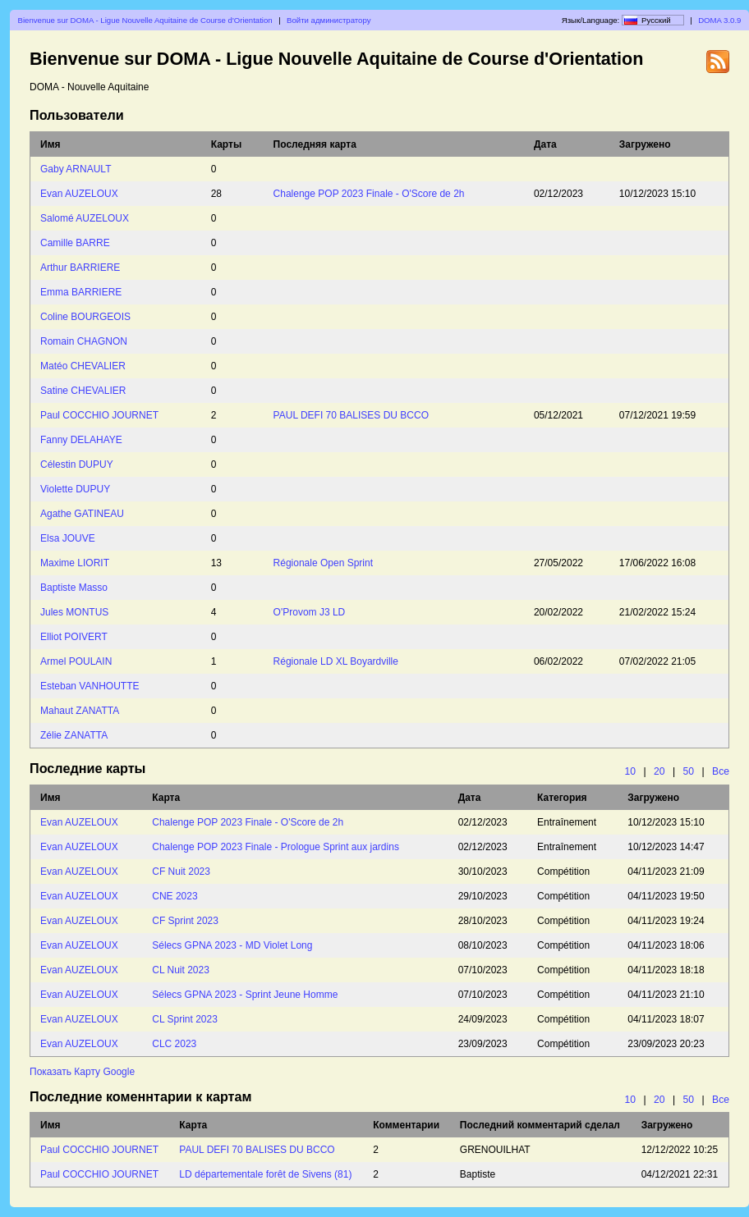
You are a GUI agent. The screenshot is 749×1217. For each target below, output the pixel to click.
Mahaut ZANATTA (79, 710)
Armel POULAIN (76, 661)
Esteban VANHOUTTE (89, 686)
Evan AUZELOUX (79, 193)
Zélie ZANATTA (74, 735)
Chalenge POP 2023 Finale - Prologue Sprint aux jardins (275, 847)
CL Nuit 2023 (180, 970)
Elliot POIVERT (74, 637)
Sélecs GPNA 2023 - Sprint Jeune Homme (245, 994)
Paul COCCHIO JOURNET (99, 415)
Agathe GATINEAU (82, 513)
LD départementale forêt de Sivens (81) (265, 1174)
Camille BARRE (75, 243)
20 (659, 771)
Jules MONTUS (74, 612)
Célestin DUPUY (76, 464)
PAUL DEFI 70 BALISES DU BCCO (351, 415)
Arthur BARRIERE (80, 267)
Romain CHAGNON (83, 341)
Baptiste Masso (74, 587)
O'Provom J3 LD (309, 612)
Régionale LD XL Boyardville (335, 661)
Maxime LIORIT (74, 563)
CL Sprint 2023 (185, 1019)
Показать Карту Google (82, 1071)
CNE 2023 (174, 896)
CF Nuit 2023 (181, 871)
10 (630, 771)
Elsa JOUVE (67, 538)
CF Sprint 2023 (185, 920)
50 (689, 771)
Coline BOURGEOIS (85, 317)
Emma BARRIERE (81, 292)
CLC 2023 (174, 1044)
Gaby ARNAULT (75, 169)
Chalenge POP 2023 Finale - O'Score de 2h (369, 193)
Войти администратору (328, 20)
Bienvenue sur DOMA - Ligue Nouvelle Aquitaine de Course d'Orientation (145, 20)
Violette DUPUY (75, 489)
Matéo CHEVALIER (83, 366)
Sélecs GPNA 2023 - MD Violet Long (232, 945)
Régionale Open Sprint (323, 563)
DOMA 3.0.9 (719, 20)
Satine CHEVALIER (83, 390)
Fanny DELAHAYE (81, 440)
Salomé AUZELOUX (84, 218)
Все (720, 771)
